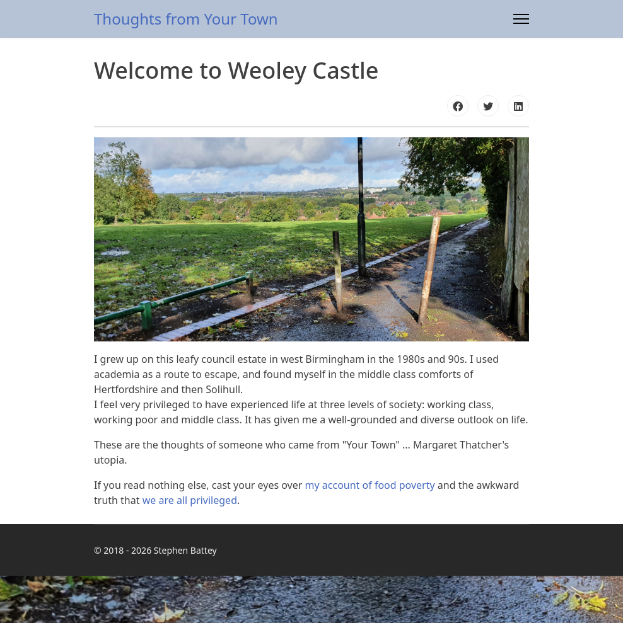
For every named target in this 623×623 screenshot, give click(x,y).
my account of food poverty (370, 485)
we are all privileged (190, 500)
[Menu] (521, 19)
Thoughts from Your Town (186, 18)
